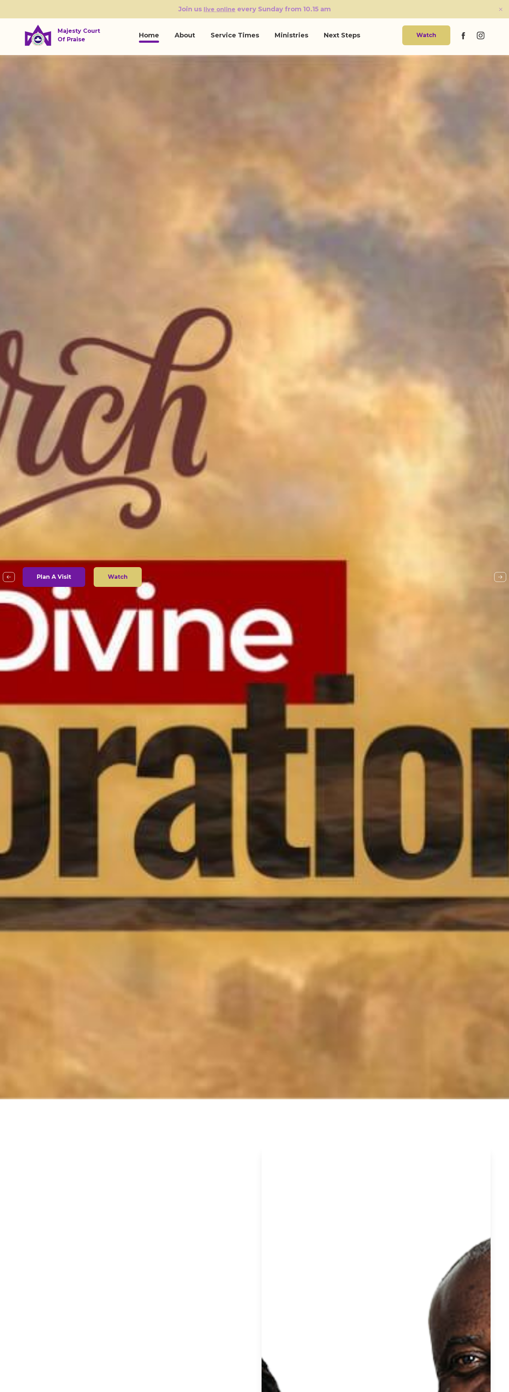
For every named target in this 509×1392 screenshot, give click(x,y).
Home (149, 35)
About (185, 35)
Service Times (235, 35)
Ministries (291, 35)
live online (219, 9)
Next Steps (342, 35)
